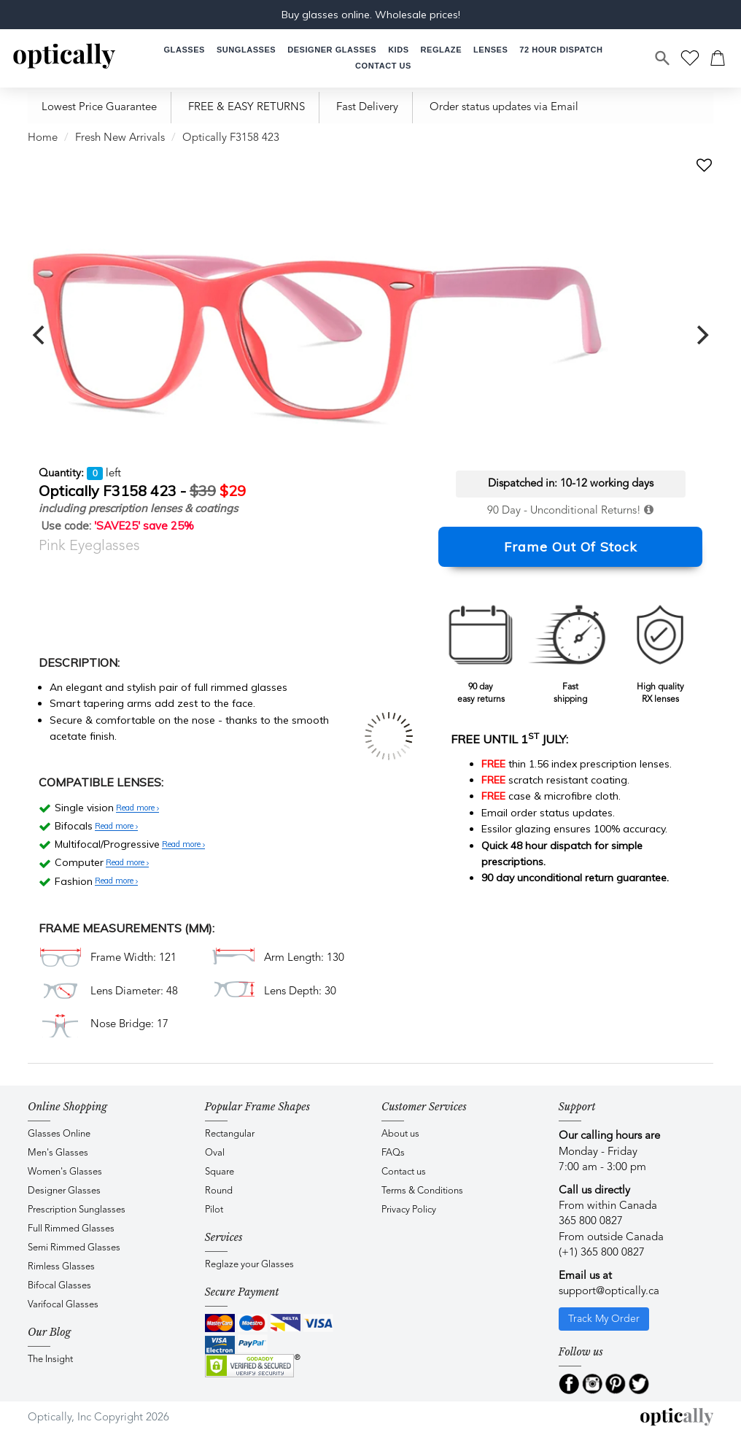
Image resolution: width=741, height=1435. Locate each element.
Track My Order (604, 1319)
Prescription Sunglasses (76, 1210)
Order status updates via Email (504, 107)
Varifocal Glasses (63, 1305)
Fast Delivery (367, 107)
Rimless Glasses (61, 1267)
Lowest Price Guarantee (99, 107)
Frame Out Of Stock (570, 546)
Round (219, 1191)
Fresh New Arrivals (120, 138)
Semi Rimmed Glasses (74, 1248)
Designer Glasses (64, 1191)
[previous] (40, 335)
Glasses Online (59, 1134)
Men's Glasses (58, 1153)
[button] (398, 50)
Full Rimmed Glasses (71, 1229)
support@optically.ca (609, 1291)
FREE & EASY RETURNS (246, 107)
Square (219, 1172)
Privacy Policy (408, 1210)
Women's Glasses (65, 1172)
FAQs (393, 1153)
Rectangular (230, 1134)
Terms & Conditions (422, 1191)
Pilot (214, 1210)
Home (43, 138)
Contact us (403, 1172)
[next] (701, 335)
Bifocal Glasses (59, 1286)
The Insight (50, 1359)
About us (400, 1134)
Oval (215, 1153)
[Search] (663, 58)
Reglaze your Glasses (249, 1264)
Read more (137, 808)
